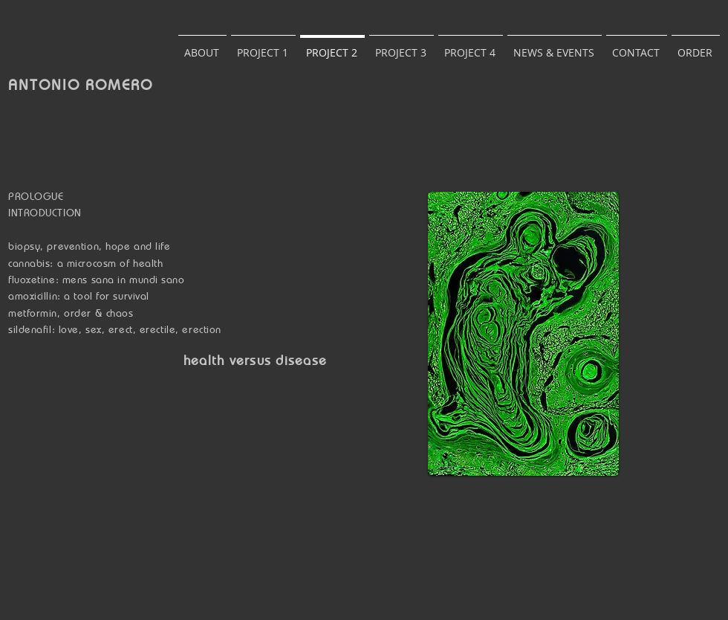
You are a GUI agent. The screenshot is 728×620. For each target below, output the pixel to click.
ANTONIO (46, 85)
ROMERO (119, 85)
